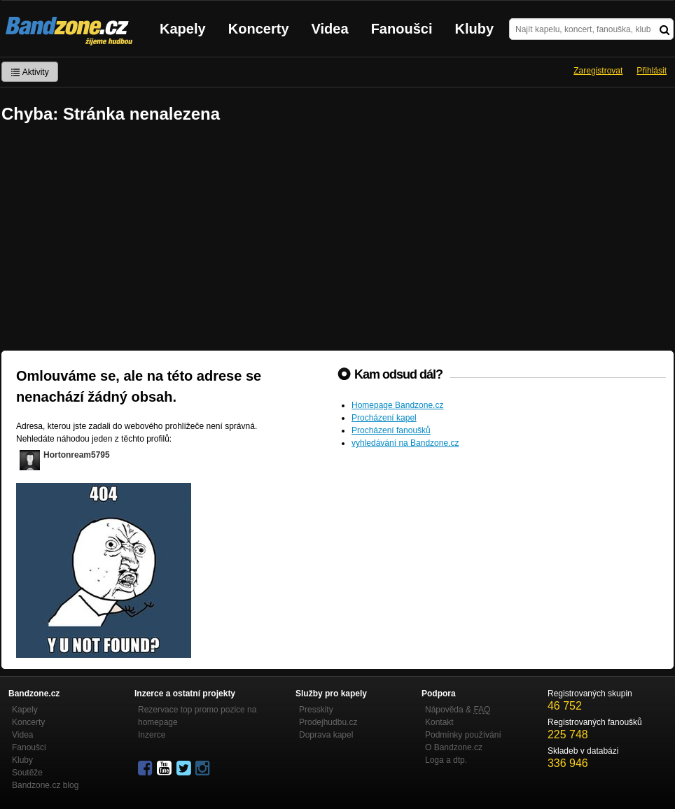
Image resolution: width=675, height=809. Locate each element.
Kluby (474, 28)
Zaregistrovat (597, 71)
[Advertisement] (337, 239)
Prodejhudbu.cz (328, 722)
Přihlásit (651, 71)
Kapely (183, 28)
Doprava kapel (326, 735)
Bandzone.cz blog (45, 785)
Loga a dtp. (446, 760)
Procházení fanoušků (391, 430)
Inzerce (151, 735)
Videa (330, 28)
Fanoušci (402, 28)
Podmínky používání (463, 735)
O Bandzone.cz (453, 747)
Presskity (316, 710)
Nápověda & (457, 710)
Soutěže (27, 773)
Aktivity (30, 72)
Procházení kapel (384, 418)
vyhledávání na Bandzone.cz (405, 443)
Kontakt (439, 722)
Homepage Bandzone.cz (397, 405)
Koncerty (258, 28)
